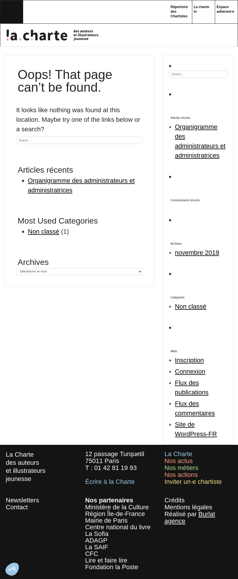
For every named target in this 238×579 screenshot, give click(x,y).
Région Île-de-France (115, 513)
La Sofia (97, 533)
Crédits (174, 500)
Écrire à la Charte (110, 481)
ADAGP (96, 540)
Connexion (190, 371)
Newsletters (22, 500)
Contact (17, 507)
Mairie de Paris (106, 520)
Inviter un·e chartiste (193, 481)
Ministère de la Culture (117, 507)
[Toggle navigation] (11, 11)
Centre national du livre (118, 527)
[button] (12, 569)
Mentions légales (188, 507)
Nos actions (181, 474)
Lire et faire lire (106, 560)
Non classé (43, 231)
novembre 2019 (197, 252)
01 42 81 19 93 (115, 467)
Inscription (189, 360)
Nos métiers (181, 467)
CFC (91, 553)
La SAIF (96, 547)
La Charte (178, 454)
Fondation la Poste (111, 567)
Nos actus (178, 460)
